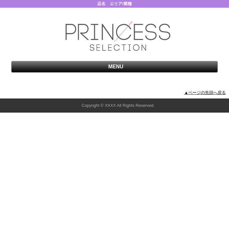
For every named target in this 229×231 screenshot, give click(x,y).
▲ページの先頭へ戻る (205, 92)
